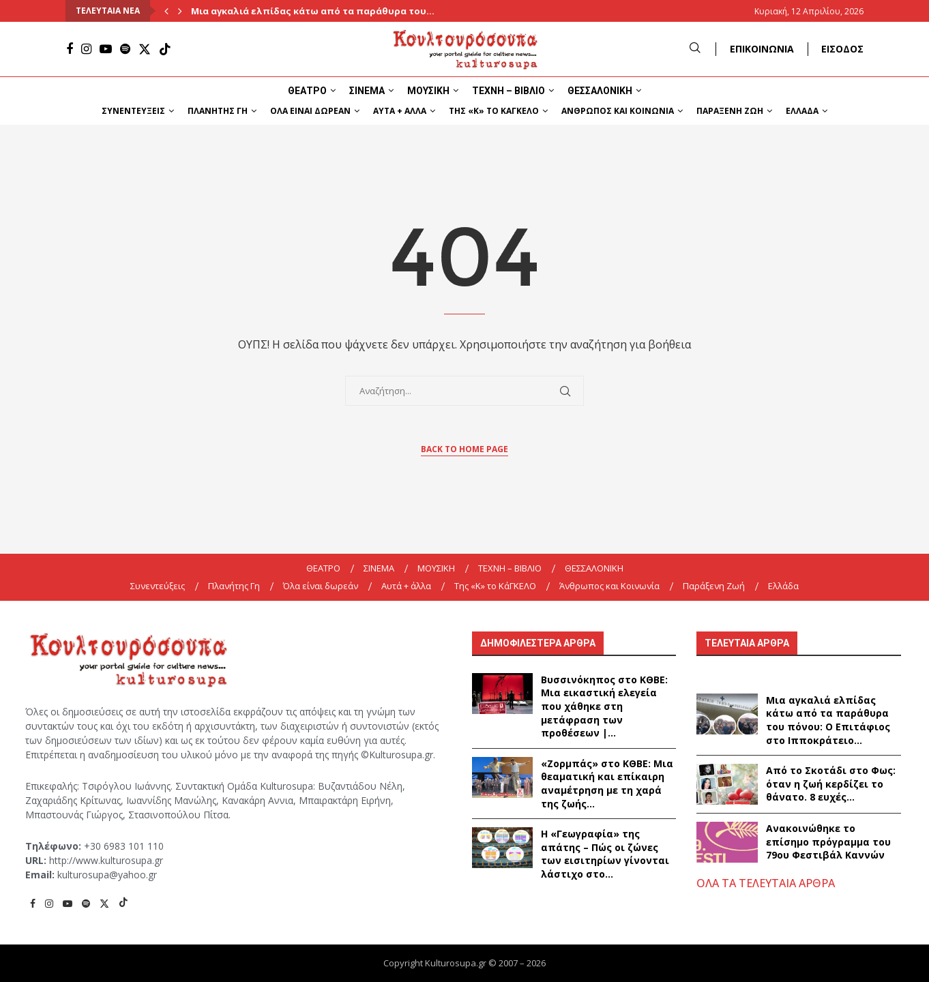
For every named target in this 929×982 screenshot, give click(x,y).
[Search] (695, 48)
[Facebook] (69, 49)
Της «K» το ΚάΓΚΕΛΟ (494, 111)
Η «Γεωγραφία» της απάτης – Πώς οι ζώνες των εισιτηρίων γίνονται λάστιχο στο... (605, 853)
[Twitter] (144, 49)
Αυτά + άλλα (399, 111)
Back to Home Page (464, 449)
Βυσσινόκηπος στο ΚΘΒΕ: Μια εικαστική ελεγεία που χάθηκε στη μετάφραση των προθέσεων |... (604, 706)
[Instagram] (86, 49)
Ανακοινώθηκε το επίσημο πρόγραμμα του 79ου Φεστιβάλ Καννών (828, 841)
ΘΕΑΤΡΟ (307, 90)
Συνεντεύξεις (133, 111)
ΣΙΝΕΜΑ (367, 90)
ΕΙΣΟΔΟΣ (842, 48)
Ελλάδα (802, 111)
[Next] (180, 11)
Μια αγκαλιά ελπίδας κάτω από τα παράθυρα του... (312, 11)
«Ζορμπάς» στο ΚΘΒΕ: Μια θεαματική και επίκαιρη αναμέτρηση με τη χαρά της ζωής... (607, 783)
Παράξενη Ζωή (729, 111)
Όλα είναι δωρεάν (310, 111)
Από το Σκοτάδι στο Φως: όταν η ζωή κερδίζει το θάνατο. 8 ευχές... (831, 783)
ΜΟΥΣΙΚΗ (428, 90)
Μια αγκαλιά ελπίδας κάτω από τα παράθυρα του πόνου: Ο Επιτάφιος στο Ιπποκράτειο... (828, 720)
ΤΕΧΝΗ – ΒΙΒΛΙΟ (508, 90)
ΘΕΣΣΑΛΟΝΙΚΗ (599, 90)
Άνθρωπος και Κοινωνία (617, 111)
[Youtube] (106, 49)
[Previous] (166, 11)
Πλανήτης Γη (218, 111)
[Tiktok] (165, 49)
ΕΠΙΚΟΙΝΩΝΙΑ (762, 48)
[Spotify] (125, 49)
